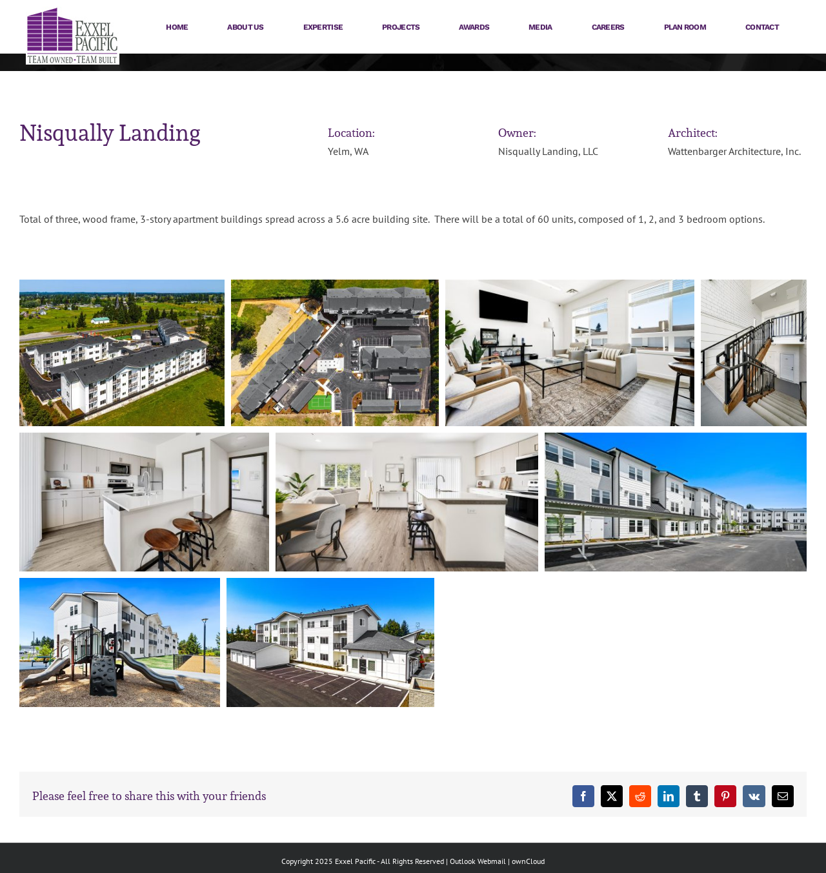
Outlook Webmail (478, 861)
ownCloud (528, 861)
